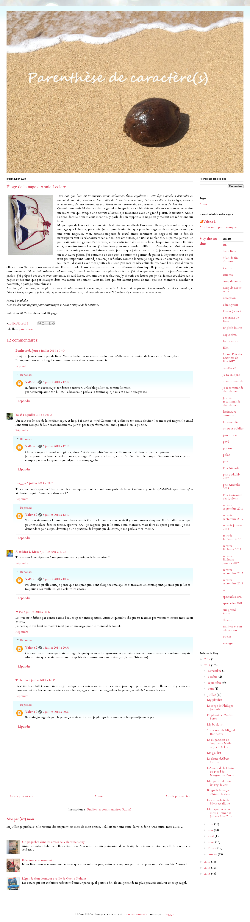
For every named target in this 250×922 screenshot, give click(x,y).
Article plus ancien (177, 796)
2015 (207, 874)
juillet (212, 695)
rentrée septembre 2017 (233, 517)
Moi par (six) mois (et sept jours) (219, 783)
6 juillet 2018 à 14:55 (42, 680)
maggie (20, 483)
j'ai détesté (229, 368)
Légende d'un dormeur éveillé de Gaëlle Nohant (54, 879)
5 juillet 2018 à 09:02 (40, 483)
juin (211, 824)
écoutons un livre (231, 319)
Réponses (26, 375)
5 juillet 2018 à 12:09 (56, 382)
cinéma (228, 275)
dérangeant (230, 305)
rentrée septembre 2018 (233, 582)
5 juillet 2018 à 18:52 (56, 579)
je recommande (233, 381)
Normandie (230, 422)
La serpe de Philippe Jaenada (220, 707)
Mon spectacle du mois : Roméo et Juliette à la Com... (221, 813)
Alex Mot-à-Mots (27, 552)
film (226, 348)
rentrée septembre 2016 (233, 507)
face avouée (230, 341)
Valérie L (31, 382)
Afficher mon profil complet (218, 227)
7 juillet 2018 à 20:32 (56, 712)
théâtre (227, 620)
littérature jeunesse (229, 413)
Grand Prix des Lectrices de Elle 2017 (232, 357)
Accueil (99, 796)
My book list (215, 725)
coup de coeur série (232, 289)
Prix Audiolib (231, 468)
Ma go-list (214, 753)
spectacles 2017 (233, 597)
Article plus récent (21, 796)
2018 (207, 665)
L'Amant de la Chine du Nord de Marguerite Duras (221, 771)
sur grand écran (229, 611)
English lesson (232, 328)
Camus (227, 268)
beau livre (229, 251)
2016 (207, 868)
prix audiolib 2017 (231, 476)
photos (227, 448)
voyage (228, 643)
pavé (226, 442)
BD (225, 245)
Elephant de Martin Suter (220, 717)
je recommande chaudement (233, 389)
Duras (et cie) (232, 311)
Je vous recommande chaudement (231, 401)
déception (229, 298)
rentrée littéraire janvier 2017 (231, 559)
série (226, 590)
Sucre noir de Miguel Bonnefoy (221, 732)
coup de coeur (232, 281)
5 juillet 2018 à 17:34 (53, 552)
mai (211, 830)
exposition (230, 335)
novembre (215, 671)
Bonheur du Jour (26, 351)
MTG (19, 612)
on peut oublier (233, 428)
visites (227, 637)
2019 (207, 659)
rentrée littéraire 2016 (232, 537)
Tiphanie (21, 680)
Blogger (168, 914)
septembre (215, 683)
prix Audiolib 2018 (231, 486)
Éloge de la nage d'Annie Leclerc (218, 792)
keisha (19, 415)
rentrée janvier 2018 (232, 527)
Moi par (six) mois (20, 819)
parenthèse (26, 329)
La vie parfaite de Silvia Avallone (218, 802)
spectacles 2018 (233, 603)
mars (211, 842)
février (212, 848)
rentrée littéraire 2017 (232, 547)
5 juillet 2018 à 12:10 (56, 446)
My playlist (214, 700)
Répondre (21, 366)
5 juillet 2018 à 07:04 (52, 351)
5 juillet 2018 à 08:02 (38, 415)
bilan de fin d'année (230, 259)
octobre (213, 677)
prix (225, 461)
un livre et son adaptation (232, 628)
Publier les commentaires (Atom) (109, 809)
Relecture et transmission (38, 860)
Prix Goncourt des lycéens (232, 497)
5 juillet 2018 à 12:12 (56, 515)
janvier (213, 854)
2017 (207, 862)
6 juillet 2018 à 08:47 (37, 612)
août (211, 689)
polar (226, 455)
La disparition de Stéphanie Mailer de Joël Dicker (220, 743)
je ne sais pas (231, 375)
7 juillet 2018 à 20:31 (56, 648)
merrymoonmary (135, 914)
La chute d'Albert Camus (218, 760)
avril (211, 836)
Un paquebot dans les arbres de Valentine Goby (53, 842)
